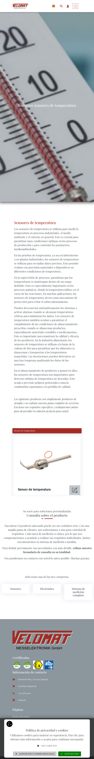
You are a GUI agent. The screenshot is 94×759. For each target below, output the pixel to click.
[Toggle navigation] (75, 6)
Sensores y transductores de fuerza (32, 208)
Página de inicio (20, 716)
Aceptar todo (69, 754)
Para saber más (47, 745)
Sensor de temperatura (24, 430)
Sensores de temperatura (65, 208)
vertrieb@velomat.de (27, 686)
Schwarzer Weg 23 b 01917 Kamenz (33, 679)
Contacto (22, 700)
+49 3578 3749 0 (24, 693)
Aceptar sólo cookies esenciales (34, 754)
